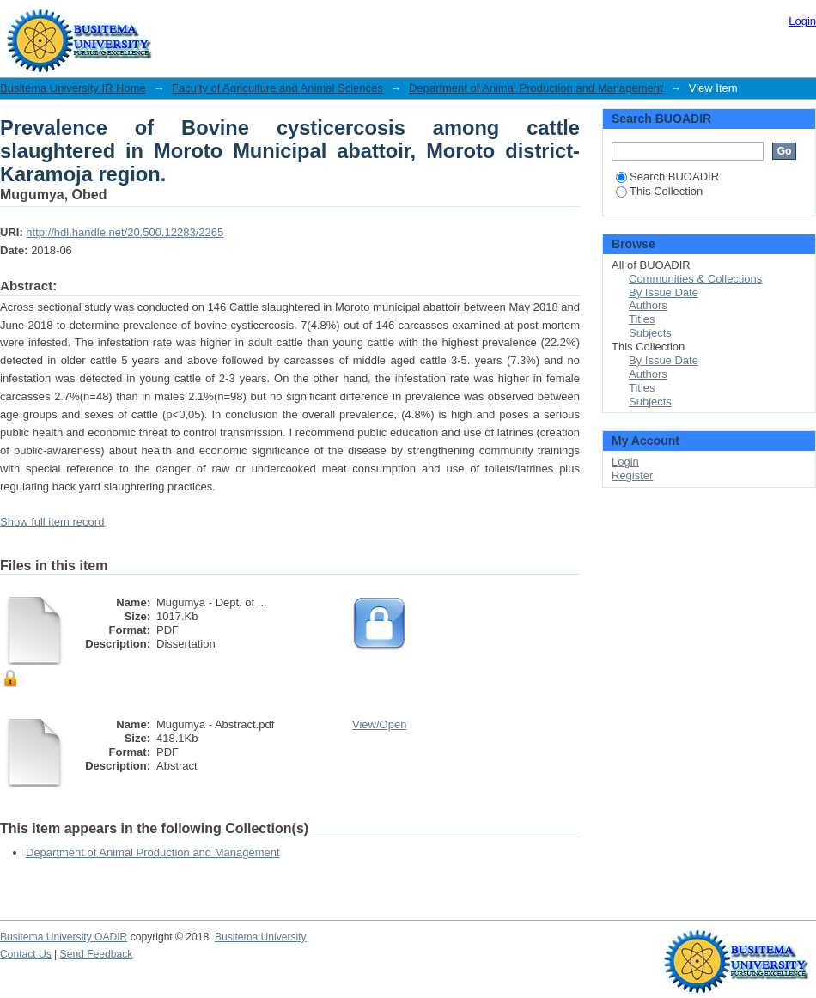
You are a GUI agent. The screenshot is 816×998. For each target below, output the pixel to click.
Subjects (650, 332)
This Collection (659, 191)
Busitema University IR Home (73, 88)
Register (632, 475)
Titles (642, 319)
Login (802, 21)
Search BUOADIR (667, 176)
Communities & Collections (695, 278)
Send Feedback (96, 954)
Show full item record (52, 521)
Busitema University (261, 937)
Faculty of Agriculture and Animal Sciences (277, 88)
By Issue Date (663, 292)
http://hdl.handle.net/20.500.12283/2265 (124, 232)
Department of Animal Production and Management (536, 88)
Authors (648, 305)
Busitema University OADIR (63, 937)
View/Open (379, 724)
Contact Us (26, 954)
